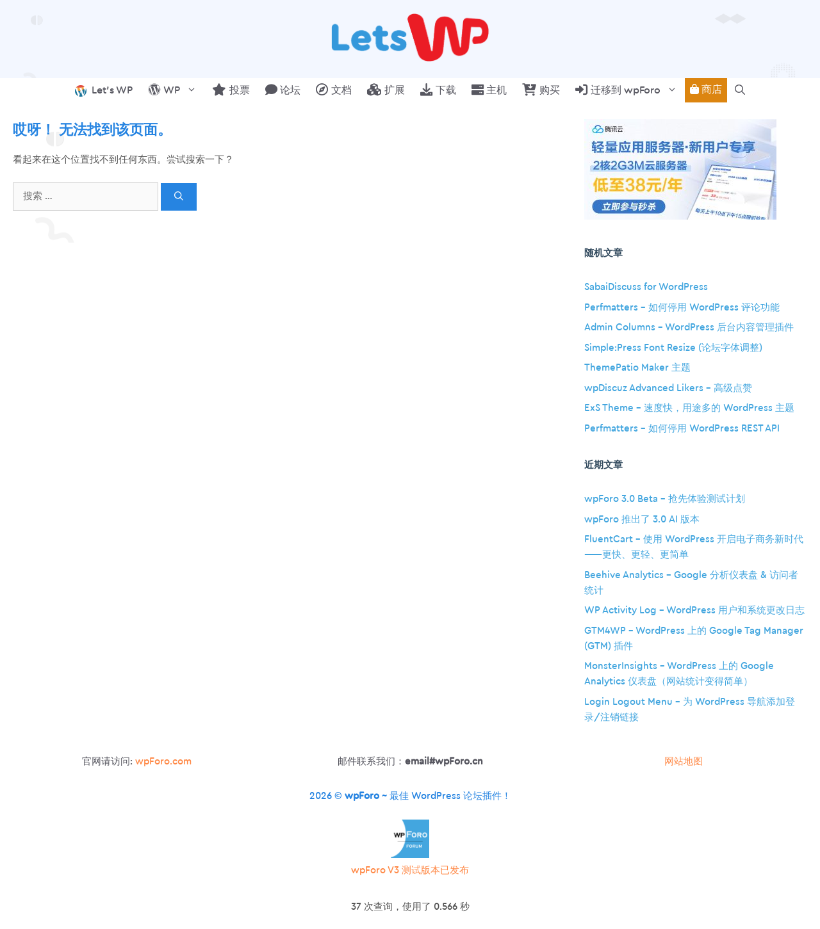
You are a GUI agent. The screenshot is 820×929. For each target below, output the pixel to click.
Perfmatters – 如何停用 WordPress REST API (682, 428)
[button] (740, 90)
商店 (706, 89)
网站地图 (683, 761)
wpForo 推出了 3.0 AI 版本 (642, 519)
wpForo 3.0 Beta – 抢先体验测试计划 (664, 499)
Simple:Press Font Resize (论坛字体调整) (673, 348)
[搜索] (179, 197)
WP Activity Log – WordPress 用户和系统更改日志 (694, 610)
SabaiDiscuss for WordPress (646, 287)
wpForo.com (163, 761)
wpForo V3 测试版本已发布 (410, 870)
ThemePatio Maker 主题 (637, 368)
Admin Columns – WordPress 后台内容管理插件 (689, 327)
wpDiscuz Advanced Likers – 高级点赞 (668, 388)
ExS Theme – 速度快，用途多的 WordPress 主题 (689, 408)
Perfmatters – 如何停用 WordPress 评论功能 (682, 307)
